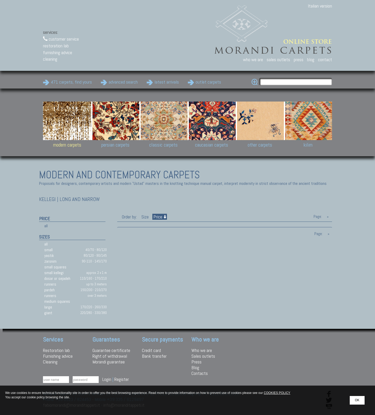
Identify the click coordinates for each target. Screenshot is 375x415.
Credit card (151, 350)
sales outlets (278, 59)
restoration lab (56, 46)
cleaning (50, 59)
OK (357, 400)
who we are (253, 59)
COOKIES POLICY (277, 393)
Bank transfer (154, 356)
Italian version (320, 6)
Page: (318, 216)
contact (325, 59)
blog (310, 59)
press (298, 59)
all (46, 226)
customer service (61, 39)
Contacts (199, 373)
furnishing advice (57, 52)
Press (196, 362)
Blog (195, 367)
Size (145, 217)
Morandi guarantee (108, 362)
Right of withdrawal (109, 356)
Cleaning (50, 362)
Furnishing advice (58, 356)
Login (106, 379)
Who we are (201, 350)
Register (121, 379)
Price (159, 217)
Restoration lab (56, 350)
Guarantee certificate (111, 350)
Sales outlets (203, 356)
